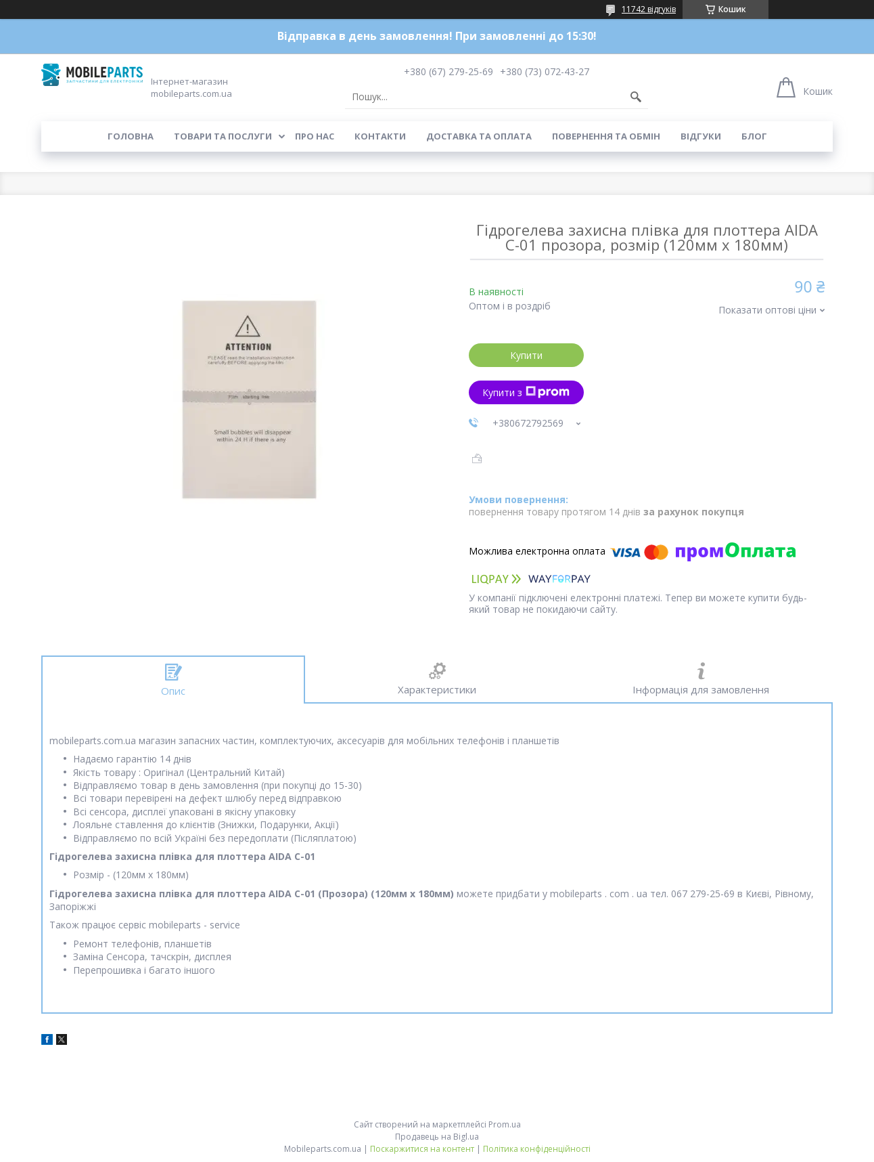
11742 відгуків (649, 9)
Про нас (314, 136)
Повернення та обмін (606, 136)
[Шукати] (635, 96)
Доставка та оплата (479, 136)
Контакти (380, 136)
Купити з (526, 392)
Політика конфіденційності (537, 1149)
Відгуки (701, 136)
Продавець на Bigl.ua (437, 1136)
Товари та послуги (223, 136)
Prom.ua (504, 1124)
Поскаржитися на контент (422, 1149)
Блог (754, 136)
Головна (131, 136)
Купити (526, 355)
